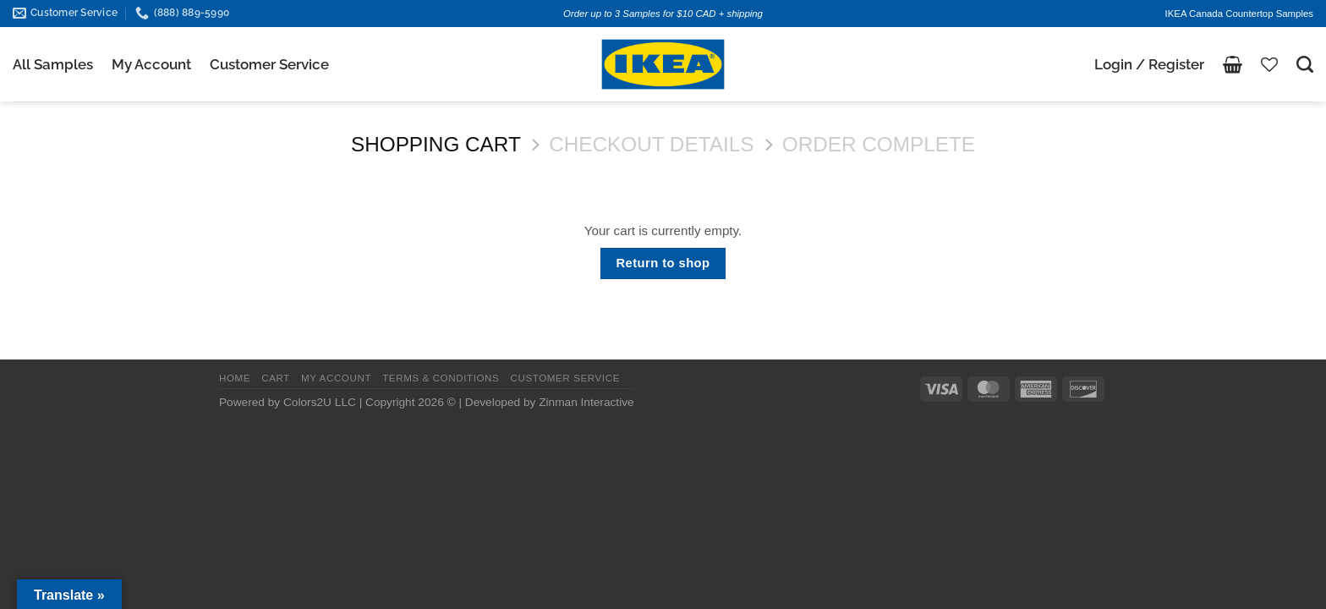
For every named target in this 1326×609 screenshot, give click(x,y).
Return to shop (663, 263)
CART (275, 377)
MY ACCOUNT (336, 377)
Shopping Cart (436, 144)
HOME (234, 377)
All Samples (53, 64)
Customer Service (269, 64)
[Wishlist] (1269, 64)
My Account (151, 64)
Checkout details (651, 144)
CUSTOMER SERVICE (565, 377)
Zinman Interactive (586, 402)
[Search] (1304, 64)
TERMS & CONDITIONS (440, 377)
